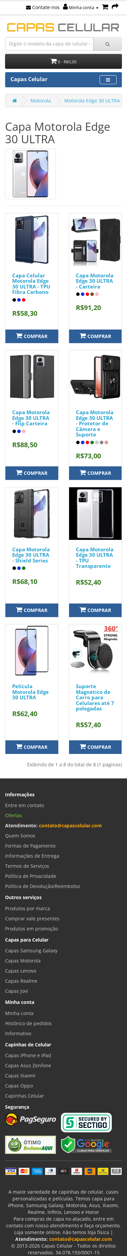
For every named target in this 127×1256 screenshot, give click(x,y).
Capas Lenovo (20, 971)
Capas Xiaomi (20, 1075)
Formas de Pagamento (30, 846)
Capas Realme (21, 981)
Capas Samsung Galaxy (31, 950)
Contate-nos (43, 7)
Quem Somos (20, 835)
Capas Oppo (19, 1085)
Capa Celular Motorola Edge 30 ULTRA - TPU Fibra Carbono (31, 284)
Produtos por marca (27, 908)
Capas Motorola (23, 960)
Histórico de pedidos (28, 1023)
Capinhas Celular (24, 1096)
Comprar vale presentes (32, 918)
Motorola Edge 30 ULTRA (92, 100)
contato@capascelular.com (70, 825)
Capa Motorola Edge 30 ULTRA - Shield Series (31, 555)
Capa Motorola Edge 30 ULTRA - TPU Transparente (94, 558)
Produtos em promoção (31, 928)
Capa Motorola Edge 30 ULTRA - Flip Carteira (31, 418)
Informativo (18, 1033)
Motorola (40, 100)
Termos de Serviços (27, 866)
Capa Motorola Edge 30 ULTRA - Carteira (94, 281)
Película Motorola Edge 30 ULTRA (30, 692)
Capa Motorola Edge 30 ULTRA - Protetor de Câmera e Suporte (94, 423)
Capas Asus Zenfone (28, 1065)
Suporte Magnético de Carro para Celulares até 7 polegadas (95, 697)
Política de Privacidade (30, 876)
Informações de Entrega (32, 856)
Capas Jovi (16, 991)
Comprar (31, 335)
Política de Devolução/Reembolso (42, 886)
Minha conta (81, 7)
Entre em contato (24, 805)
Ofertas (13, 815)
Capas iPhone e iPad (28, 1055)
